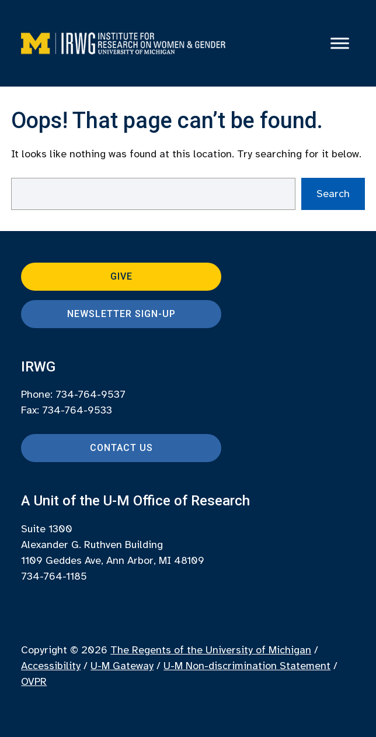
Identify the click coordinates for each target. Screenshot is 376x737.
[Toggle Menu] (339, 43)
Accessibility (51, 665)
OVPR (34, 681)
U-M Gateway (122, 665)
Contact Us (121, 447)
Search (333, 193)
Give (121, 276)
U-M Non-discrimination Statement (246, 665)
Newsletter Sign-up (121, 313)
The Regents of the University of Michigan (210, 649)
